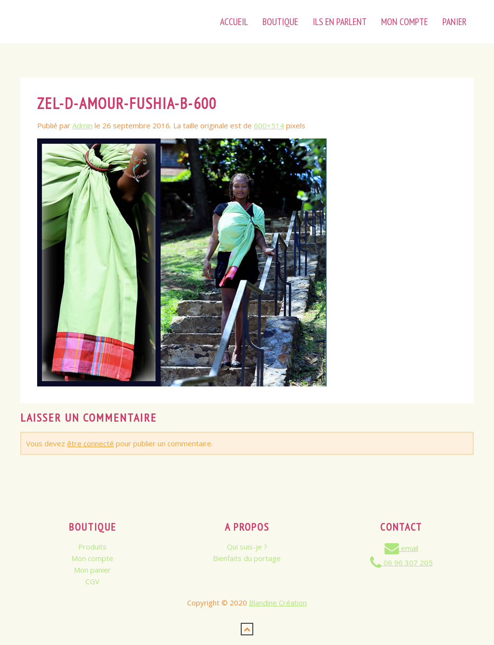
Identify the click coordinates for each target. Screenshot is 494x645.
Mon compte (92, 558)
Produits (92, 546)
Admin (82, 125)
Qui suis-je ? (247, 546)
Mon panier (92, 570)
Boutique (280, 21)
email (401, 548)
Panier (454, 21)
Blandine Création (278, 602)
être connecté (90, 443)
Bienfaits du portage (247, 558)
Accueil (234, 21)
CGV (92, 581)
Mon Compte (404, 21)
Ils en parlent (340, 21)
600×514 (269, 125)
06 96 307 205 (401, 562)
